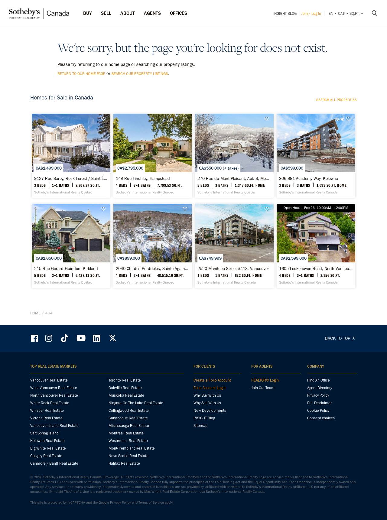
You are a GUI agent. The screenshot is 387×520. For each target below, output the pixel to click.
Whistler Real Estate (47, 410)
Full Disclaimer (319, 403)
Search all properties (336, 100)
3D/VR (339, 119)
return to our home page (81, 73)
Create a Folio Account (212, 380)
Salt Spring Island (44, 433)
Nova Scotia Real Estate (128, 455)
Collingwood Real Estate (129, 410)
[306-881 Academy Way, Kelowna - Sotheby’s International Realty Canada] (316, 156)
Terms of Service (151, 502)
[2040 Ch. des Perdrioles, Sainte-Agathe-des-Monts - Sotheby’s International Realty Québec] (152, 246)
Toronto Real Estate (125, 380)
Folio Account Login (210, 387)
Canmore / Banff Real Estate (54, 463)
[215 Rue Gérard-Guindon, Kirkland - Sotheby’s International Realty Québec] (71, 246)
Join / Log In (311, 13)
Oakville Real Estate (125, 387)
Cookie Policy (318, 410)
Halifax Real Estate (124, 463)
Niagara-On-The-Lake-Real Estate (136, 403)
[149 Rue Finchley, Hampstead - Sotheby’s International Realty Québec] (152, 156)
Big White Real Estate (48, 448)
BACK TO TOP (341, 338)
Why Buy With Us (207, 395)
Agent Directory (319, 387)
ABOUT (127, 13)
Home (35, 313)
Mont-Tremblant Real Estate (132, 448)
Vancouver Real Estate (49, 380)
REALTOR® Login (265, 380)
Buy (87, 13)
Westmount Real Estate (128, 440)
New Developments (210, 410)
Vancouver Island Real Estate (54, 425)
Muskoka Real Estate (126, 395)
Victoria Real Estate (46, 418)
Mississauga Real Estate (129, 425)
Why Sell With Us (207, 403)
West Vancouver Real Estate (53, 387)
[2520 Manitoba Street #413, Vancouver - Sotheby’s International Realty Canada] (234, 246)
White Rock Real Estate (49, 403)
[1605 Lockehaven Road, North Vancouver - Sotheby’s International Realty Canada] (316, 246)
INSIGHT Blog (285, 13)
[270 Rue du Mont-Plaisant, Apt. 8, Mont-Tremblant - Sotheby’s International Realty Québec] (234, 156)
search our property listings (140, 73)
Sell (106, 13)
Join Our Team (263, 387)
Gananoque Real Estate (128, 418)
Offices (178, 13)
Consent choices (321, 418)
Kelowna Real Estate (47, 440)
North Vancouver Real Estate (54, 395)
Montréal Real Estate (126, 433)
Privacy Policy (318, 395)
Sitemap (200, 425)
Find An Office (318, 380)
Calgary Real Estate (46, 455)
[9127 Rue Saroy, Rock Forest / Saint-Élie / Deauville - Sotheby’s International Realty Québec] (71, 156)
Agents (152, 13)
